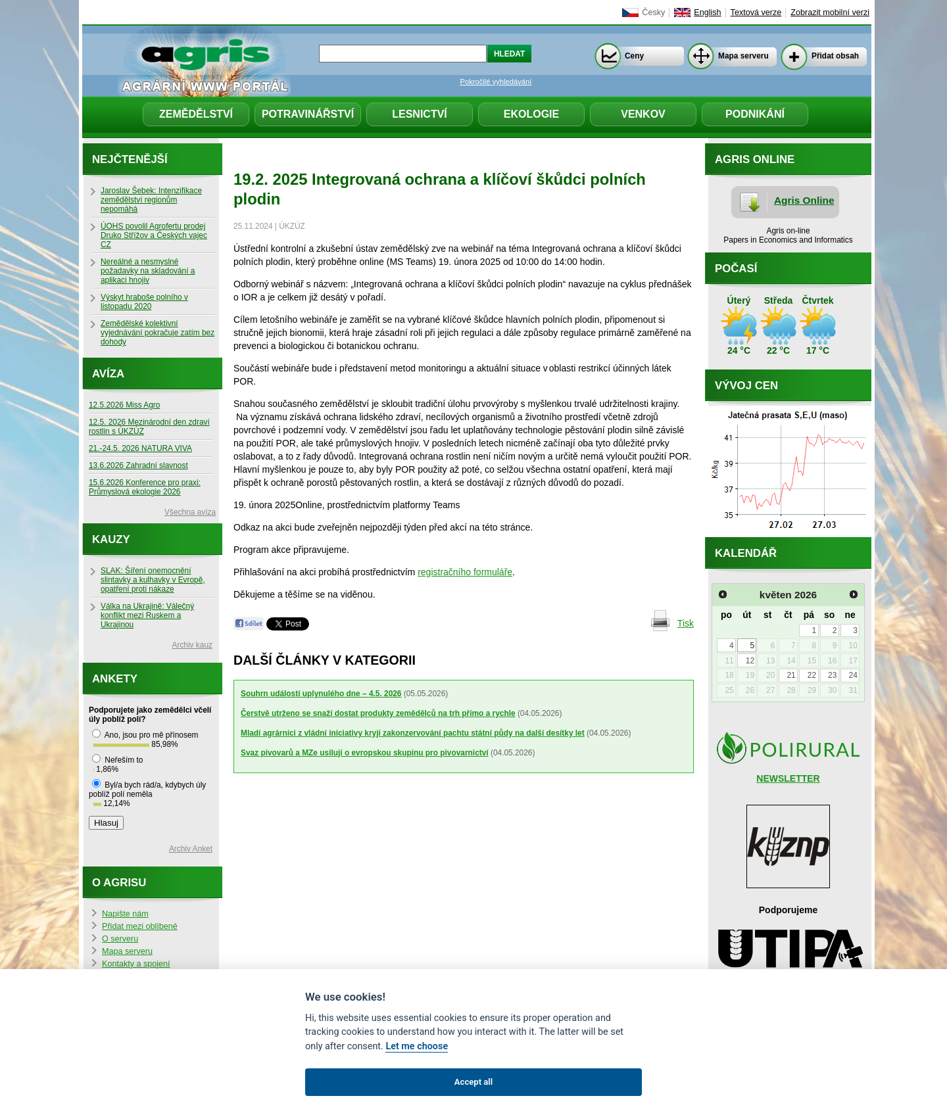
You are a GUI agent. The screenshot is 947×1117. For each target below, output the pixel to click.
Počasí (736, 268)
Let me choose (416, 1046)
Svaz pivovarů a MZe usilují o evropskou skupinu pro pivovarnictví (365, 752)
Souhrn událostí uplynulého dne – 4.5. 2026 (321, 693)
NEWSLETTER (787, 778)
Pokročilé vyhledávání (496, 81)
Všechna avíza (190, 512)
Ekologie (531, 114)
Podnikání (755, 114)
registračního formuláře (465, 572)
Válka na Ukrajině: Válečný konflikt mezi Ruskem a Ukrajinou (147, 615)
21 (791, 675)
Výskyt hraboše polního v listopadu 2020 (144, 302)
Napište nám (125, 913)
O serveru (120, 938)
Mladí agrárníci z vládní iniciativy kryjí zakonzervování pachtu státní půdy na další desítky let (413, 733)
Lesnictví (419, 114)
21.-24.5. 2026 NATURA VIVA (140, 448)
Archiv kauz (192, 645)
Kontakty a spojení (136, 963)
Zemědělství (196, 114)
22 (812, 675)
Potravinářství (308, 114)
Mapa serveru (743, 55)
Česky (653, 12)
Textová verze (756, 12)
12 (750, 660)
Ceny (634, 55)
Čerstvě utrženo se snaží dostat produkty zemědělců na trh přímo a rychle (378, 713)
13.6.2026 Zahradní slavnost (138, 465)
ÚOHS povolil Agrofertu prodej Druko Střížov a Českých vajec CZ (154, 235)
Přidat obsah (835, 55)
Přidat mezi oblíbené (140, 926)
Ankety (114, 679)
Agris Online (804, 200)
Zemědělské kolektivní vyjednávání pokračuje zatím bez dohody (157, 332)
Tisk (685, 623)
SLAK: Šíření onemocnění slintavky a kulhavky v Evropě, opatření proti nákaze (153, 580)
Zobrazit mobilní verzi (829, 12)
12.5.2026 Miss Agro (124, 405)
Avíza (108, 374)
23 (832, 675)
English (707, 12)
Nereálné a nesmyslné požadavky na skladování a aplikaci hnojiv (148, 271)
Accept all (473, 1082)
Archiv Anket (190, 848)
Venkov (643, 114)
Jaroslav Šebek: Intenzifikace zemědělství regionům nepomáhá (151, 200)
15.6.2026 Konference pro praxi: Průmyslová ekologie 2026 (145, 487)
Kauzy (111, 539)
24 (852, 675)
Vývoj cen (746, 385)
